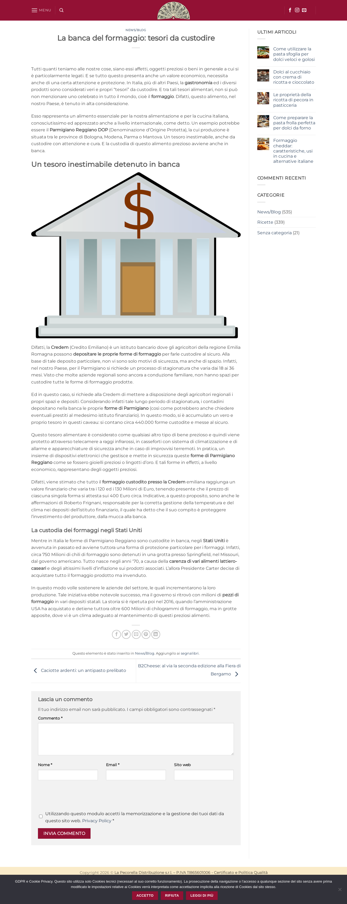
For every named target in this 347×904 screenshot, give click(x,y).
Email (112, 764)
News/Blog (136, 30)
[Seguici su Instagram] (297, 10)
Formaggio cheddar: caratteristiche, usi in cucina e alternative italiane (293, 151)
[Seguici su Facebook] (290, 10)
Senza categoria (274, 232)
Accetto (144, 896)
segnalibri (190, 653)
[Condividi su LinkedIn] (155, 634)
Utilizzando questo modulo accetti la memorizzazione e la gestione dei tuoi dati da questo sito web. (134, 817)
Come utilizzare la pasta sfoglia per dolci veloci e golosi (294, 54)
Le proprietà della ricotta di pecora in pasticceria (293, 100)
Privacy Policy (96, 820)
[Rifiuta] (339, 891)
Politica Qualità (253, 872)
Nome (45, 764)
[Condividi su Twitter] (126, 634)
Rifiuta (172, 896)
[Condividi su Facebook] (116, 634)
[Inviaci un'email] (304, 10)
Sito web (182, 764)
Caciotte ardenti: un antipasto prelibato (78, 670)
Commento (50, 718)
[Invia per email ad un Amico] (136, 634)
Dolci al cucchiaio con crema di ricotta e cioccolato (293, 77)
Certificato (224, 872)
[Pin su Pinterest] (146, 634)
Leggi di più (201, 896)
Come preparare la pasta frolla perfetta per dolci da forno (294, 123)
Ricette (265, 222)
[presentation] (79, 797)
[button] (41, 10)
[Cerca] (61, 10)
